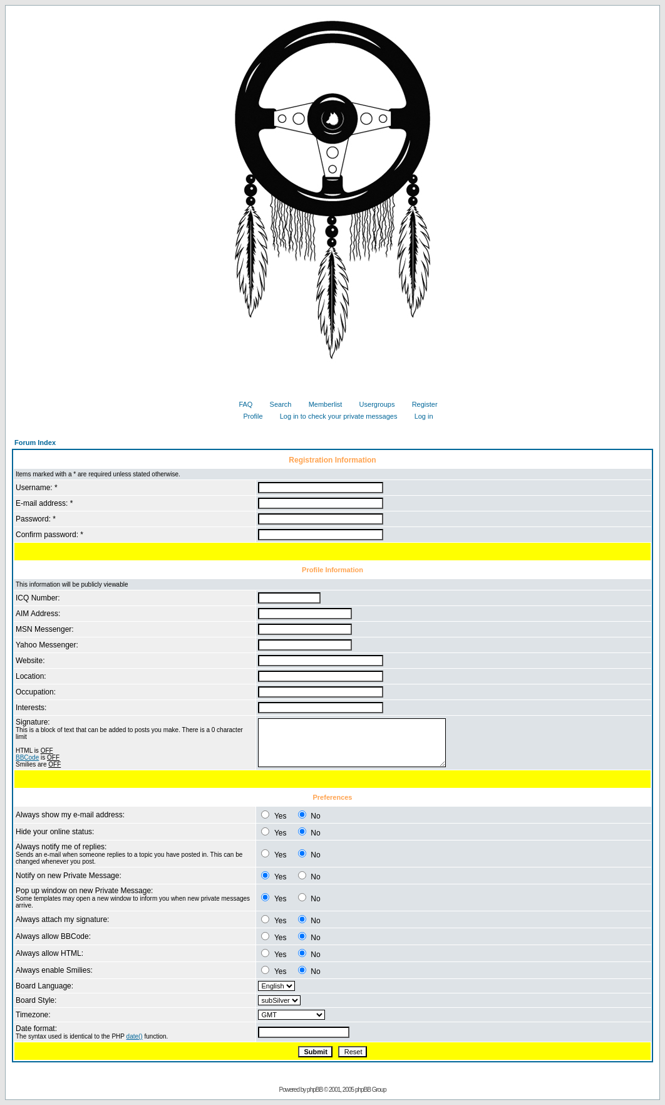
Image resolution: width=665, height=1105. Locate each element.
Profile (248, 416)
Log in (419, 416)
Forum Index (35, 442)
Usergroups (372, 404)
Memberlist (321, 404)
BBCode (27, 757)
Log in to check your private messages (334, 416)
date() (134, 1036)
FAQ (240, 404)
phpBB (314, 1089)
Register (420, 404)
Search (276, 404)
